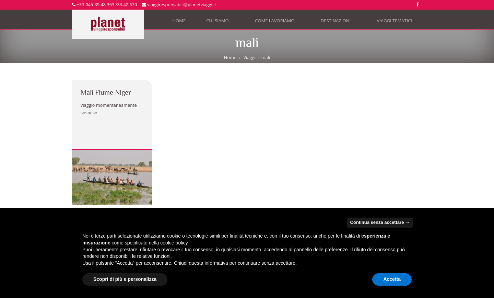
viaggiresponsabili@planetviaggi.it (179, 4)
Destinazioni (338, 22)
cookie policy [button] (173, 242)
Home (179, 21)
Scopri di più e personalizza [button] (124, 279)
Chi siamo (220, 22)
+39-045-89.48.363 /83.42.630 (104, 4)
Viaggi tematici (397, 22)
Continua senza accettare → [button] (380, 222)
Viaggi (249, 57)
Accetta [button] (392, 279)
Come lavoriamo (277, 22)
